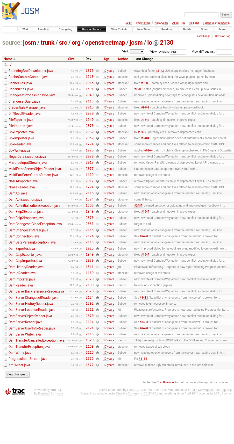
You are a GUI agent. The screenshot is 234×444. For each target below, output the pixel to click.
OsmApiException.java (25, 215)
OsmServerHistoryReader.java (30, 331)
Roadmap (167, 29)
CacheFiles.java (20, 84)
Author (123, 59)
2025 (89, 270)
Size (71, 59)
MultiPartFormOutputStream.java (33, 187)
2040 (89, 98)
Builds (187, 29)
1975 (89, 160)
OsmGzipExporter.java (25, 276)
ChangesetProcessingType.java (32, 98)
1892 (89, 331)
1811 (89, 290)
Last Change (203, 36)
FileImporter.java (21, 132)
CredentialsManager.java (27, 112)
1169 (89, 187)
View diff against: (212, 51)
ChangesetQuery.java (24, 105)
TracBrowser (165, 418)
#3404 (145, 146)
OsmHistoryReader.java (25, 290)
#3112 (145, 112)
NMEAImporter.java (23, 194)
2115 (89, 105)
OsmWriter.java (19, 386)
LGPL (217, 429)
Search (222, 29)
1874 (89, 215)
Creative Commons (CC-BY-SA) (137, 429)
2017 (89, 174)
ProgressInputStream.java (27, 393)
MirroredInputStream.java (27, 173)
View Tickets (119, 29)
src (63, 42)
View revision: (159, 51)
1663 (89, 222)
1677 (89, 400)
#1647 (145, 126)
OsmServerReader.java (25, 352)
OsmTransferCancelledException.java (36, 372)
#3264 (148, 160)
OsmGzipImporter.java (25, 283)
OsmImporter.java (21, 304)
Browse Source (91, 29)
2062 (89, 146)
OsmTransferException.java (29, 379)
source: (12, 42)
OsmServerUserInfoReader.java (31, 359)
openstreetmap (105, 42)
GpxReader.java (20, 153)
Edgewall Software (50, 429)
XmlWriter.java (19, 400)
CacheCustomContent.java (28, 77)
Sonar (205, 29)
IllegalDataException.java (27, 167)
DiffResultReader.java (24, 119)
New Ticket (144, 29)
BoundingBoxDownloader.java (30, 71)
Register (194, 22)
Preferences (143, 22)
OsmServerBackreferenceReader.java (36, 317)
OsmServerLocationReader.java (32, 338)
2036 (89, 242)
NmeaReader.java (21, 201)
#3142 (160, 71)
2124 (89, 256)
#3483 (144, 256)
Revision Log (222, 36)
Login (129, 22)
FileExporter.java (20, 126)
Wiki (25, 29)
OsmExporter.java (21, 270)
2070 (89, 119)
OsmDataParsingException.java (32, 263)
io (149, 42)
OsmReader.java (20, 311)
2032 (89, 139)
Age (107, 59)
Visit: (125, 51)
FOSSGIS (133, 425)
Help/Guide (161, 22)
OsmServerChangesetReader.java (33, 324)
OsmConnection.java (24, 256)
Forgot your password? (216, 22)
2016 (89, 85)
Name (8, 59)
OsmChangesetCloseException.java (35, 242)
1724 (89, 153)
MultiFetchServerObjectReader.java (34, 180)
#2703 (138, 91)
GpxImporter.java (21, 146)
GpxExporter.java (21, 139)
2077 (89, 181)
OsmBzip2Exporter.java (25, 228)
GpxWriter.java (19, 160)
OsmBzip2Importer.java (26, 235)
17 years (108, 71)
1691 (89, 91)
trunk (47, 42)
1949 (89, 126)
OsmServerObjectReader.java (30, 345)
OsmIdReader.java (22, 297)
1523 (89, 372)
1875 (89, 393)
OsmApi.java (17, 208)
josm (29, 42)
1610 (89, 78)
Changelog (65, 29)
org (76, 42)
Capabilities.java (20, 91)
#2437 (138, 222)
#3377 (142, 139)
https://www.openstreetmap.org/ (210, 425)
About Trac (178, 22)
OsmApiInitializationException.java (34, 221)
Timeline (43, 29)
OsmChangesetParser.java (28, 249)
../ (10, 64)
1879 (89, 71)
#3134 (143, 393)
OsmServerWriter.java (24, 365)
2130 (166, 42)
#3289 (145, 84)
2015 (89, 112)
